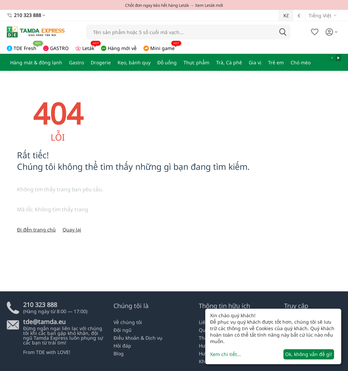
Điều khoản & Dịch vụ (138, 338)
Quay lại (72, 229)
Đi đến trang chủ (36, 229)
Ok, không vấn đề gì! (308, 354)
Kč (286, 15)
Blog (119, 353)
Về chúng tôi (128, 322)
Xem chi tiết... (225, 354)
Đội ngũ (123, 330)
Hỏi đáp (122, 345)
